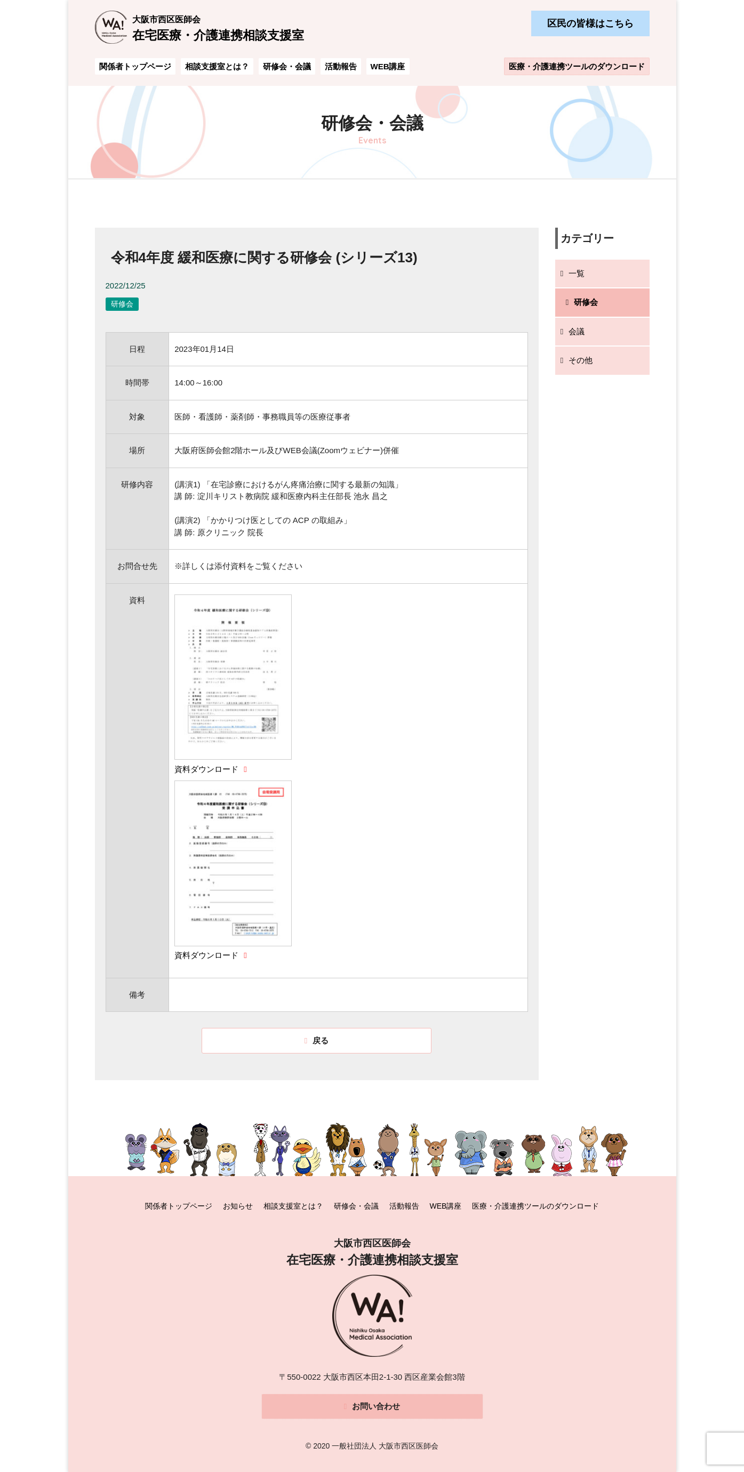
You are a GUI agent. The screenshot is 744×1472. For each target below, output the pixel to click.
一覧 (577, 273)
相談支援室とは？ (217, 66)
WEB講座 (388, 66)
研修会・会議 (287, 66)
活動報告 (341, 66)
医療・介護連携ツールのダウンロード (577, 66)
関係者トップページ (135, 66)
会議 (577, 331)
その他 (581, 360)
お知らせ (238, 1205)
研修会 (586, 302)
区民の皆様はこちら (590, 23)
